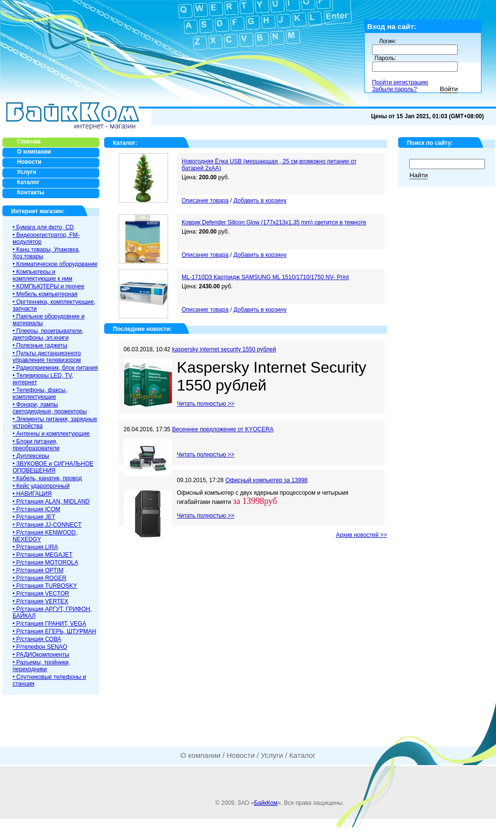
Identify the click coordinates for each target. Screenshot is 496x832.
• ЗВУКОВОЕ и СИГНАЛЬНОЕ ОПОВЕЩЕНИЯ (53, 467)
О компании (200, 755)
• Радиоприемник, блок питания (55, 367)
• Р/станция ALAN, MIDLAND (51, 501)
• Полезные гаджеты (40, 345)
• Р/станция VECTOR (41, 593)
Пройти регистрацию (400, 82)
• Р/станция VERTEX (40, 601)
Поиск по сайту (429, 143)
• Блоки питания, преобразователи (36, 445)
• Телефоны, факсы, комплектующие (40, 393)
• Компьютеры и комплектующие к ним (42, 275)
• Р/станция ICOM (36, 509)
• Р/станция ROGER (39, 578)
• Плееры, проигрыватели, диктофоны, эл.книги (48, 334)
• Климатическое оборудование (55, 264)
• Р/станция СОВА (37, 639)
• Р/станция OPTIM (38, 570)
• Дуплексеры (31, 456)
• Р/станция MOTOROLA (45, 562)
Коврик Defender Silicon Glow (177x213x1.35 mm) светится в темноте (274, 222)
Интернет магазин (37, 211)
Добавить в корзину (260, 200)
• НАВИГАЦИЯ (32, 493)
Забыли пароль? (394, 89)
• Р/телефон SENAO (40, 647)
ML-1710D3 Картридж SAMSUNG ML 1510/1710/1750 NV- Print (265, 277)
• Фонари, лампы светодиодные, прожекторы (50, 408)
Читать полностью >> (205, 403)
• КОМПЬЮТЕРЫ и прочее (48, 286)
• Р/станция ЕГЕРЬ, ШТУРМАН (54, 631)
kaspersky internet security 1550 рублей (224, 349)
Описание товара (205, 200)
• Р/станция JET (34, 517)
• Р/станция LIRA (35, 547)
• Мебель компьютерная (45, 294)
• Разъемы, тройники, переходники (41, 666)
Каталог (124, 143)
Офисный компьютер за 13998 (266, 480)
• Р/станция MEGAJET (43, 554)
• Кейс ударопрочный (41, 486)
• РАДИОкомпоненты (41, 654)
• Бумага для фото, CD (43, 227)
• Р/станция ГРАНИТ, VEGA (49, 623)
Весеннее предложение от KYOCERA (223, 429)
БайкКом (265, 803)
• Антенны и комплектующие (51, 433)
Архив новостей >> (361, 535)
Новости (241, 755)
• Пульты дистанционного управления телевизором (47, 356)
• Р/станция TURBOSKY (45, 585)
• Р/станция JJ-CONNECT (47, 524)
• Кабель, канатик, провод (47, 478)
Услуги (272, 755)
